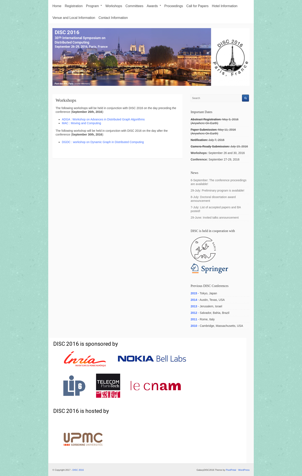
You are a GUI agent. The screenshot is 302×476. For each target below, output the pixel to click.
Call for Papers (197, 6)
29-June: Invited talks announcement (215, 217)
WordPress (244, 470)
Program (94, 6)
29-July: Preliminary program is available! (217, 190)
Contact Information (113, 18)
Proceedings (173, 6)
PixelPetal (231, 470)
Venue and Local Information (73, 18)
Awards (154, 6)
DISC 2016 (78, 470)
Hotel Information (224, 6)
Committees (134, 6)
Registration (74, 6)
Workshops (113, 6)
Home (56, 6)
